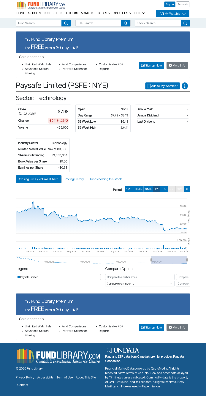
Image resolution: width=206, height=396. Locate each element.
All (187, 189)
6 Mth (148, 189)
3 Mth (138, 189)
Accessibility (45, 377)
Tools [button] (103, 13)
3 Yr (164, 189)
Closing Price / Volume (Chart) (38, 179)
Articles (34, 13)
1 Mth (129, 189)
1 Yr (157, 189)
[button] (66, 23)
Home (21, 13)
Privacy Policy (25, 377)
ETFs (59, 13)
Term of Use (64, 377)
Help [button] (139, 13)
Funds (48, 13)
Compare (183, 277)
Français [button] (183, 4)
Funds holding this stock (106, 179)
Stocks (72, 13)
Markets (87, 13)
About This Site (86, 377)
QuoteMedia (159, 368)
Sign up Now (151, 65)
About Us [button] (122, 13)
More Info (177, 65)
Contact (22, 385)
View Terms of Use (130, 373)
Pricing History (74, 179)
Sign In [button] (170, 4)
